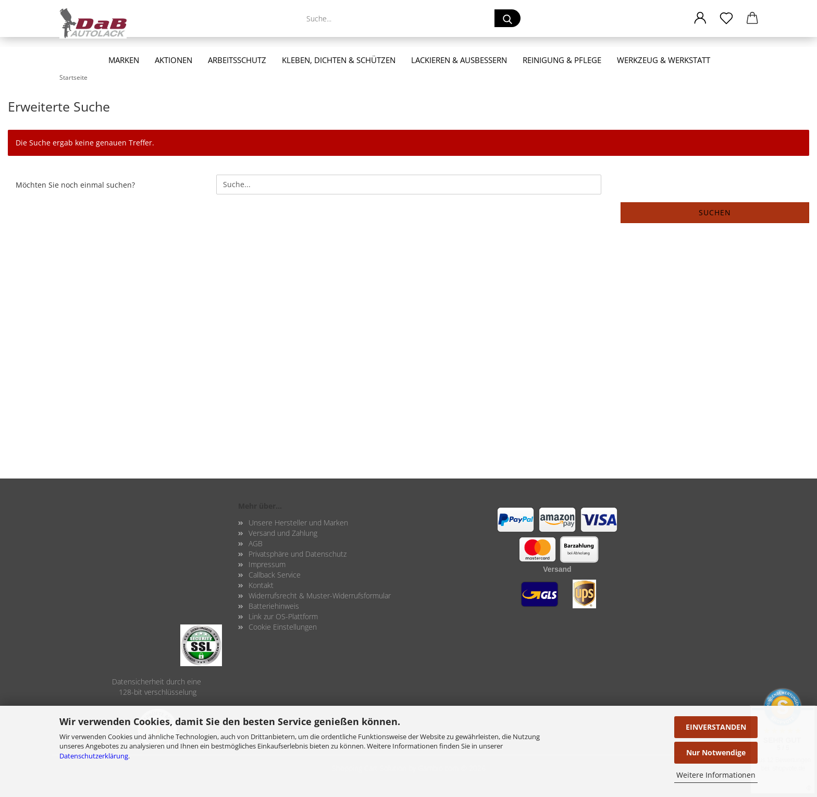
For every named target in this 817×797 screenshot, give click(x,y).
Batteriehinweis (274, 606)
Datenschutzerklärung (93, 756)
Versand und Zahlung (283, 533)
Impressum (267, 564)
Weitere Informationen (716, 775)
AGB (256, 543)
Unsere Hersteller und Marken (298, 523)
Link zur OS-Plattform (283, 616)
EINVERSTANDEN (716, 727)
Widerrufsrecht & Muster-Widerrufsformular (320, 595)
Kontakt (261, 585)
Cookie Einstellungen (283, 627)
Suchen (715, 212)
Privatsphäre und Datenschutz (297, 554)
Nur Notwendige (716, 752)
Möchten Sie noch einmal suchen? (75, 185)
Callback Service (275, 575)
